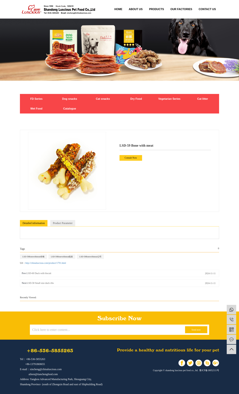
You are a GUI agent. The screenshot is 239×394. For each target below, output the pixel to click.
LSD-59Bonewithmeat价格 (33, 256)
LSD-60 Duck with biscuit (39, 273)
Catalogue (69, 108)
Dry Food (136, 98)
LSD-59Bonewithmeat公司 (90, 256)
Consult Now (131, 158)
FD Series (36, 98)
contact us (207, 9)
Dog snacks (69, 98)
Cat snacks (103, 98)
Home (118, 9)
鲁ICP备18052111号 (209, 370)
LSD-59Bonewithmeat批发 (62, 256)
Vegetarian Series (169, 98)
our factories (181, 9)
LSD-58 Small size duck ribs (40, 283)
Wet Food (36, 108)
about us (136, 9)
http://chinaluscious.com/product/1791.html (45, 263)
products (156, 9)
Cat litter (202, 98)
